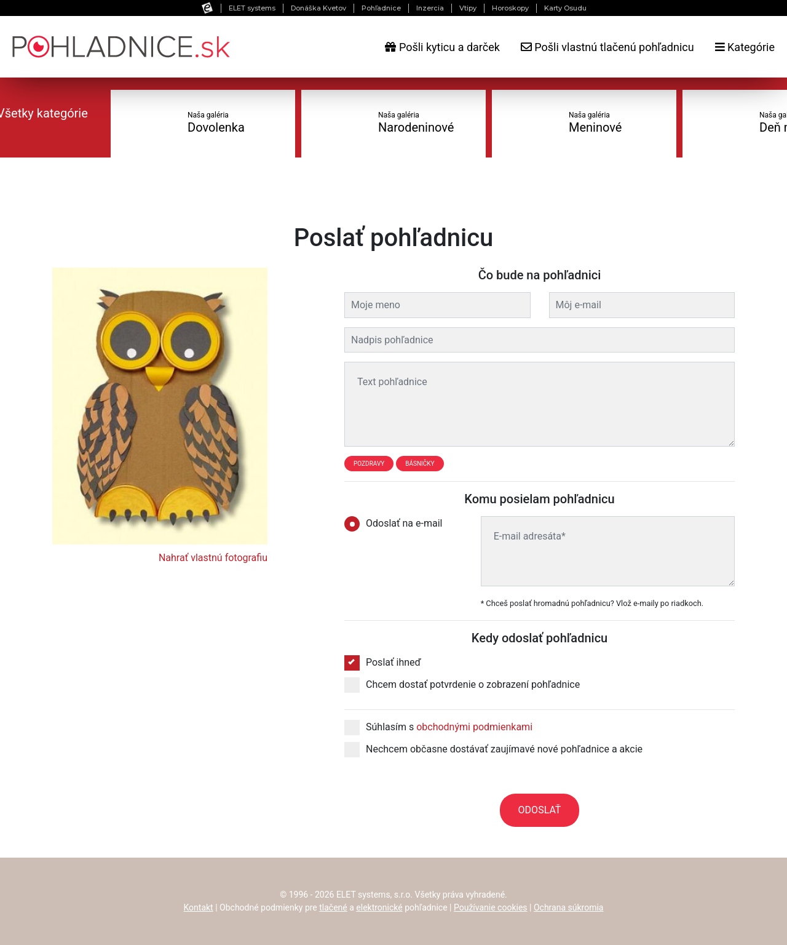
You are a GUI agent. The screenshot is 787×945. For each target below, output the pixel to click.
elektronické (379, 907)
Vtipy (468, 8)
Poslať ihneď (382, 662)
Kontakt (198, 907)
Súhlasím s (438, 727)
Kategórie (745, 47)
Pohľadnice (381, 8)
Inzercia (430, 8)
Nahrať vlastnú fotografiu (213, 558)
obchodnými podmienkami (474, 727)
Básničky (419, 463)
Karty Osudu (565, 8)
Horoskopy (510, 8)
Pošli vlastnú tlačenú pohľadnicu (607, 47)
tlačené (333, 907)
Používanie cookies (491, 907)
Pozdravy (369, 463)
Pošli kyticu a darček (442, 47)
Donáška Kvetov (318, 8)
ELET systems (252, 8)
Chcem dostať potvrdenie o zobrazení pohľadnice (462, 684)
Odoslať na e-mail (397, 523)
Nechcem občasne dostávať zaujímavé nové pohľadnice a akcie (493, 749)
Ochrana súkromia (569, 907)
